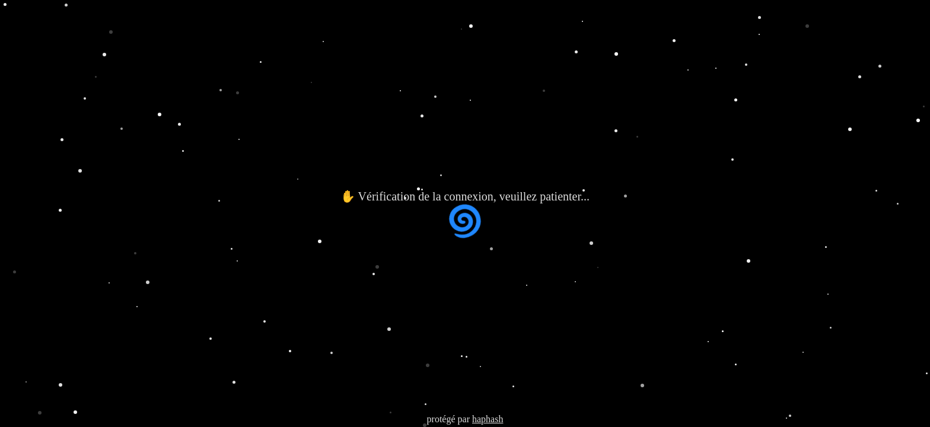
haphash (487, 419)
